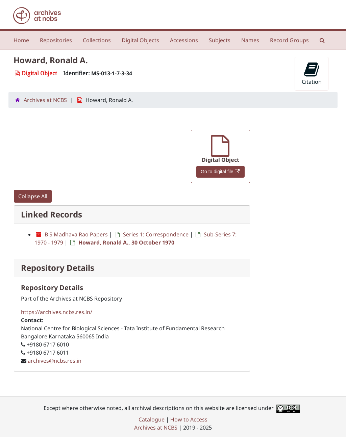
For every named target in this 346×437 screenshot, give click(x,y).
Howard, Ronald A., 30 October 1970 (126, 242)
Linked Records (51, 214)
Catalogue (152, 419)
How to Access (188, 419)
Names (250, 40)
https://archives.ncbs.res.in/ (56, 312)
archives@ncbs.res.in (54, 360)
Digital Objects (140, 40)
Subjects (219, 40)
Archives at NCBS (45, 100)
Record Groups (289, 40)
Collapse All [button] (32, 196)
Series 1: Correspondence (156, 234)
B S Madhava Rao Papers (76, 234)
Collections (97, 40)
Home (21, 40)
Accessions (184, 40)
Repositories (56, 40)
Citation (312, 73)
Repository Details (57, 267)
